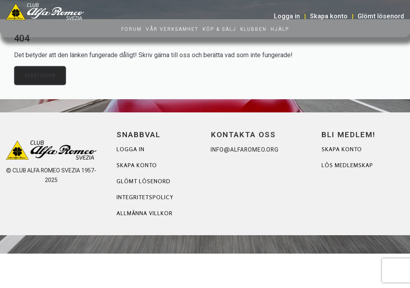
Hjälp (280, 29)
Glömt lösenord (144, 181)
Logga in (131, 149)
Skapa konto (137, 165)
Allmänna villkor (145, 213)
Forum (131, 29)
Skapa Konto (342, 149)
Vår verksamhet (172, 29)
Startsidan (40, 75)
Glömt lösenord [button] (381, 16)
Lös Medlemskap (347, 165)
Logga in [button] (287, 16)
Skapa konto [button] (329, 16)
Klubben (253, 29)
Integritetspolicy (145, 197)
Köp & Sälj (219, 29)
